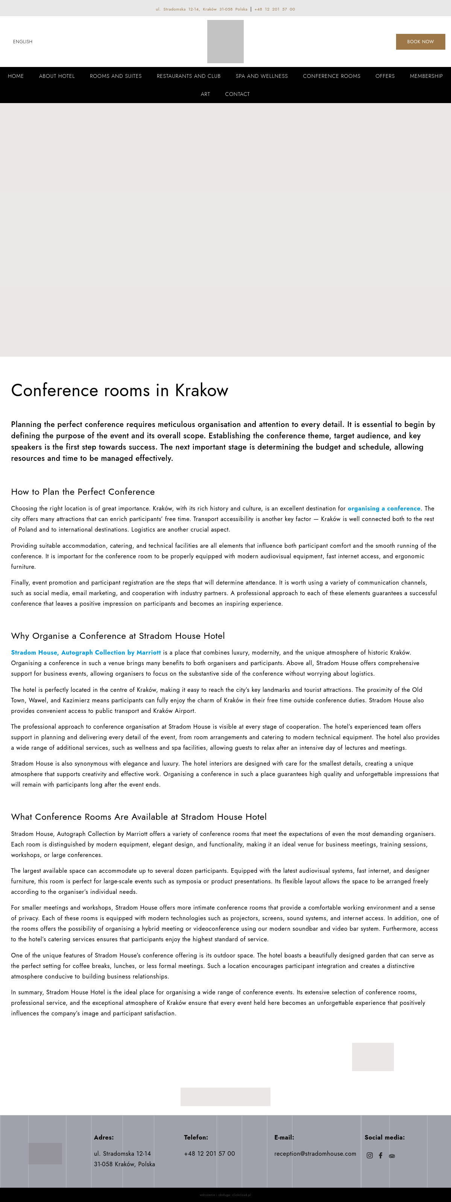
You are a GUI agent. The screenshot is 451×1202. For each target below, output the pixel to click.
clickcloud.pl (241, 1195)
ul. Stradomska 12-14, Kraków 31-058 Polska (202, 9)
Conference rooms (332, 76)
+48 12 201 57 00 (274, 9)
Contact (237, 94)
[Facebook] (380, 1156)
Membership (426, 76)
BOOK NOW (420, 41)
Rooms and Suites (116, 76)
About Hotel (57, 76)
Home (16, 76)
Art (205, 94)
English (22, 41)
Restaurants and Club (189, 76)
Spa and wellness (262, 76)
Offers (385, 76)
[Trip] (391, 1156)
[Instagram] (370, 1156)
